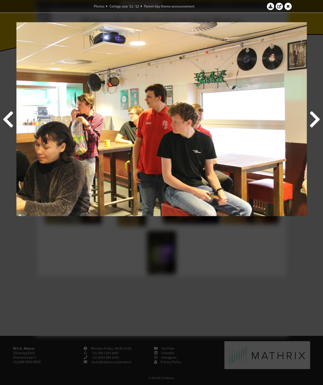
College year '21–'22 (124, 6)
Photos (99, 6)
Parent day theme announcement (169, 6)
